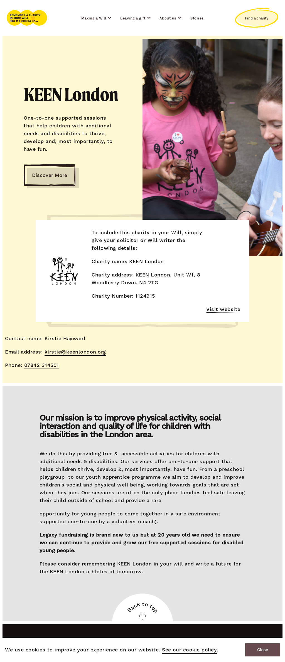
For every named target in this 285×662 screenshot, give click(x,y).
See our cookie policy (188, 650)
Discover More (49, 175)
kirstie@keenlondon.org (75, 352)
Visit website (224, 309)
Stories (197, 18)
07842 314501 (41, 365)
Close (262, 650)
